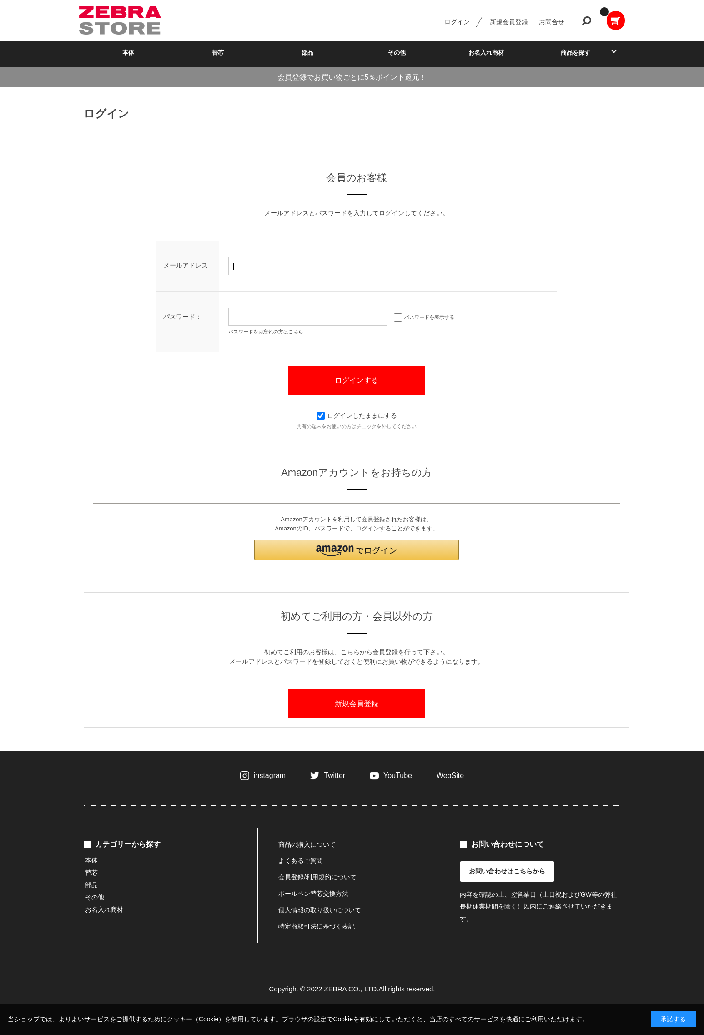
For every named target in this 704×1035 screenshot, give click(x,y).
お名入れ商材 (486, 52)
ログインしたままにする (357, 415)
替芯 (218, 52)
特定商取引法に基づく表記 (316, 926)
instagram (270, 775)
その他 (397, 52)
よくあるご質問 (300, 860)
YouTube (397, 775)
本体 (128, 52)
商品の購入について (307, 844)
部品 (307, 52)
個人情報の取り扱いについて (319, 910)
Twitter (334, 775)
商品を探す (575, 52)
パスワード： (182, 316)
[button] (356, 550)
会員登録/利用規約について (317, 877)
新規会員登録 (509, 21)
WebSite (450, 775)
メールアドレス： (188, 265)
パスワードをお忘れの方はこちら (265, 331)
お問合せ (551, 21)
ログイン (457, 21)
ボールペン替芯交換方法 (313, 893)
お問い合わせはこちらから (507, 871)
